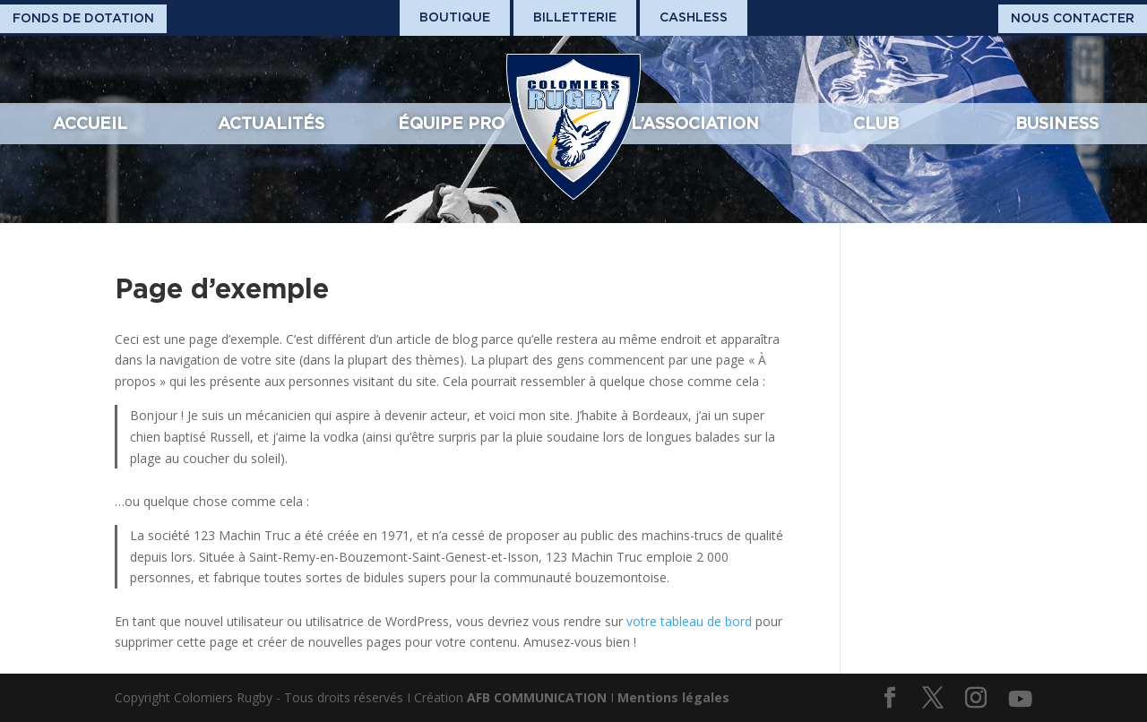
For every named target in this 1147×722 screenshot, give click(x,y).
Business (1057, 123)
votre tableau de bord (689, 621)
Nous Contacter (1072, 18)
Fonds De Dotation (83, 18)
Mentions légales (673, 697)
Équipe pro (451, 123)
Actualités (271, 123)
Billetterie (575, 17)
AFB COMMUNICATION (537, 697)
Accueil (90, 123)
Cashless (694, 17)
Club (876, 123)
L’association (695, 123)
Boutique (454, 17)
